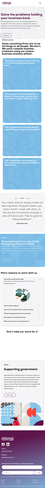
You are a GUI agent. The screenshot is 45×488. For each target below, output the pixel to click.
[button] (40, 3)
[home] (20, 3)
